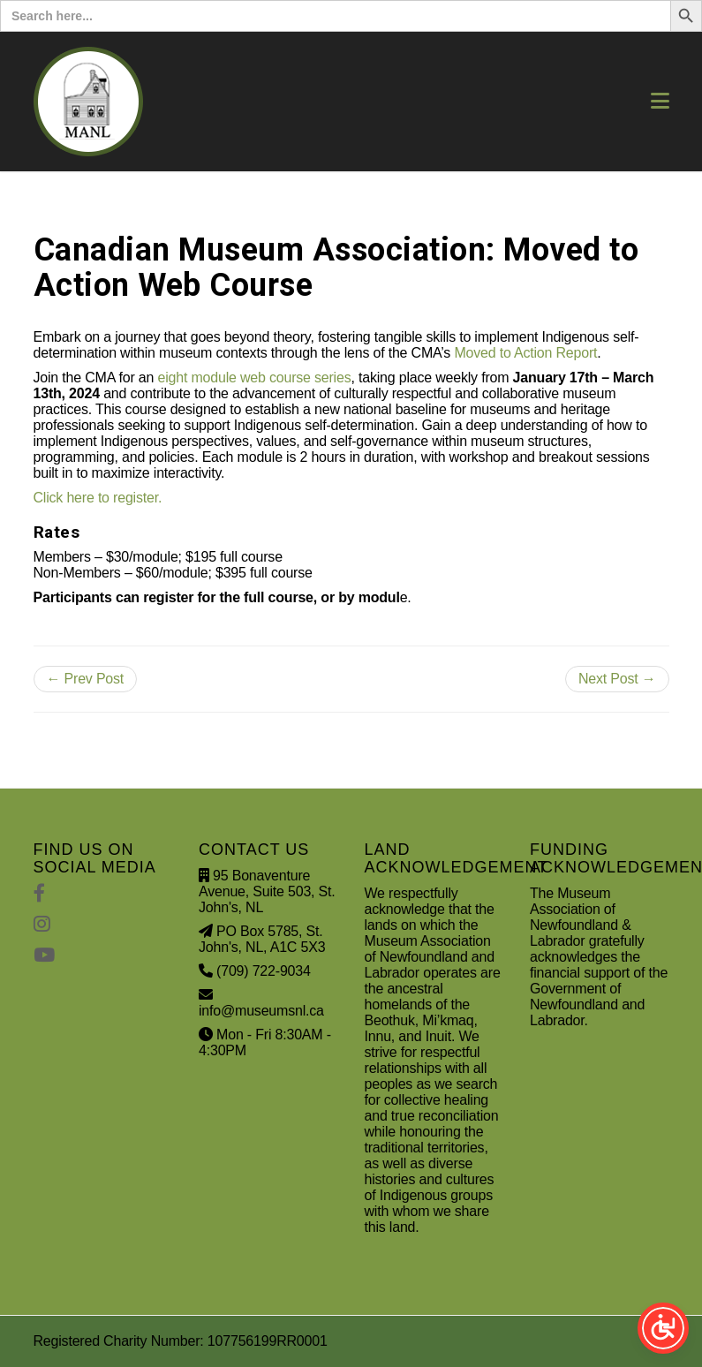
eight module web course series (254, 377)
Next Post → (617, 678)
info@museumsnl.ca (261, 1010)
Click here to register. (98, 497)
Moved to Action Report (525, 352)
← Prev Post (86, 678)
